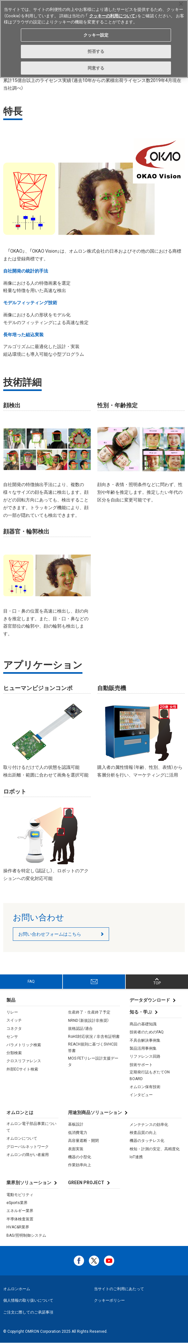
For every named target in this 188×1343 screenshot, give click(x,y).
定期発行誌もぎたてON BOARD (150, 1075)
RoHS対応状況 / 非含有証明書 (94, 1036)
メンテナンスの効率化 (149, 1124)
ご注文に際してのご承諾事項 (28, 1312)
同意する (96, 68)
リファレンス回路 (145, 1056)
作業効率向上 (79, 1165)
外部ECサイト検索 (22, 1069)
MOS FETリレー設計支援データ (93, 1061)
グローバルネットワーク (27, 1146)
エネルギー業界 (19, 1211)
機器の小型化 (79, 1157)
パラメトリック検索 (23, 1045)
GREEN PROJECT (86, 1182)
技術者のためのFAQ (147, 1032)
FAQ (31, 981)
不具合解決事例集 (145, 1040)
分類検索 (14, 1053)
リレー (12, 1012)
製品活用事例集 (143, 1048)
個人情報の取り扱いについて (28, 1300)
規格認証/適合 (80, 1028)
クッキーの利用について (112, 15)
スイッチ (14, 1020)
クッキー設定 (96, 35)
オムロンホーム (16, 1289)
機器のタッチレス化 (147, 1140)
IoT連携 (136, 1157)
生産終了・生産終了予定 (89, 1012)
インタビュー (141, 1095)
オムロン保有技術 (145, 1087)
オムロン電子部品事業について (31, 1126)
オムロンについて (21, 1138)
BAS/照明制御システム (26, 1235)
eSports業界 (17, 1203)
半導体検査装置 (19, 1219)
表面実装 (75, 1149)
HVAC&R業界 (17, 1227)
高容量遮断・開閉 (83, 1140)
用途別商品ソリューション (95, 1112)
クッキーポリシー (109, 1300)
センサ (12, 1036)
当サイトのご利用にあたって (119, 1289)
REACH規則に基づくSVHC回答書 (92, 1047)
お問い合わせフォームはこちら (49, 934)
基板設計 (75, 1124)
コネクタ (14, 1028)
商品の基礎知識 (143, 1024)
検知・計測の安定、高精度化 (155, 1149)
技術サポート (141, 1064)
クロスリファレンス (23, 1061)
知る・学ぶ (141, 1011)
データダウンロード (150, 1000)
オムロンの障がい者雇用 (27, 1154)
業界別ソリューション (28, 1182)
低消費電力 (77, 1132)
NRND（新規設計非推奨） (88, 1020)
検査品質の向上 (143, 1132)
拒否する (96, 51)
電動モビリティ (19, 1194)
